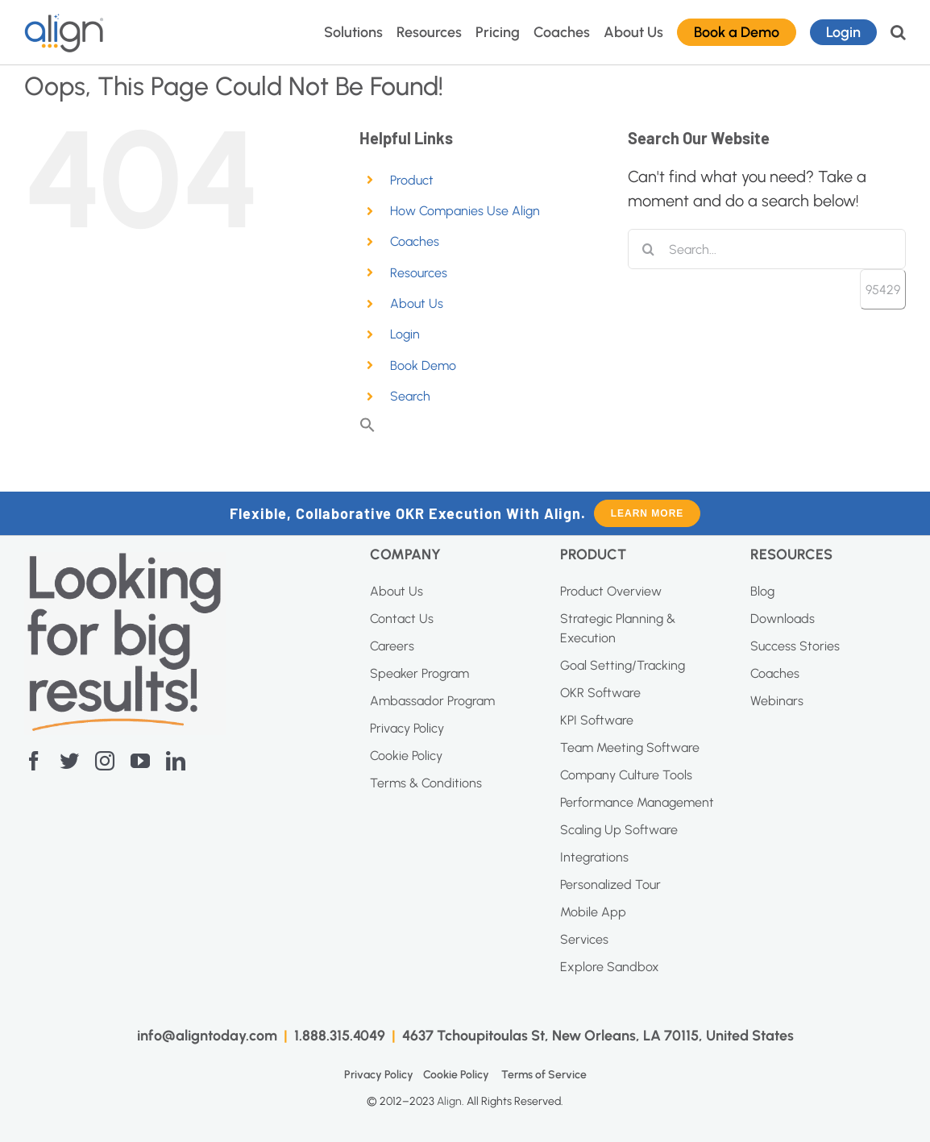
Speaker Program (419, 673)
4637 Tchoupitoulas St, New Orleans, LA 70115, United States (598, 1035)
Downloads (782, 618)
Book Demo (423, 365)
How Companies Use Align (465, 210)
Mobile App (593, 912)
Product (412, 180)
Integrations (594, 857)
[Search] (648, 249)
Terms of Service (544, 1075)
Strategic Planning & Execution (617, 628)
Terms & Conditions (426, 783)
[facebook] (34, 760)
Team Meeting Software (630, 747)
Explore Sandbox (609, 966)
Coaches (414, 241)
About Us (416, 303)
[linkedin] (175, 760)
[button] (898, 32)
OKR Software (600, 692)
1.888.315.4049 (339, 1035)
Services (584, 939)
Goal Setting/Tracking (622, 665)
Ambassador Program (432, 700)
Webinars (776, 700)
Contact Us (402, 618)
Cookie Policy (406, 755)
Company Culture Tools (626, 775)
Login (405, 334)
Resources (418, 272)
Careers (392, 646)
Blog (762, 591)
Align (449, 1101)
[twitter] (69, 760)
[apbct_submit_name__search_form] (883, 289)
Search (410, 396)
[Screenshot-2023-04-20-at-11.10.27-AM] (125, 560)
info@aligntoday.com (207, 1035)
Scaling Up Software (619, 829)
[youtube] (140, 760)
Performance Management (637, 802)
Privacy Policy (407, 728)
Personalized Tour (610, 884)
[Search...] (767, 249)
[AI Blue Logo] (64, 21)
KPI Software (596, 720)
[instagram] (104, 760)
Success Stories (795, 646)
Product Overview (611, 591)
